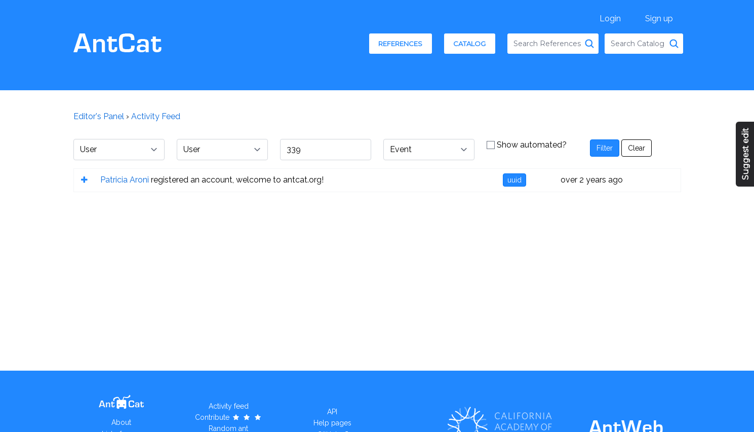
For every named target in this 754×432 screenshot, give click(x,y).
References (400, 44)
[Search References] (589, 43)
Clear (636, 148)
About (121, 422)
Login (610, 18)
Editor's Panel (98, 116)
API (332, 412)
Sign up (659, 18)
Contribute (228, 417)
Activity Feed (155, 116)
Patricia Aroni (124, 180)
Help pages (332, 423)
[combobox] (553, 43)
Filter (605, 148)
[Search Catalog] (674, 43)
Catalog (469, 44)
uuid (514, 180)
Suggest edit (745, 154)
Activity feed (229, 406)
